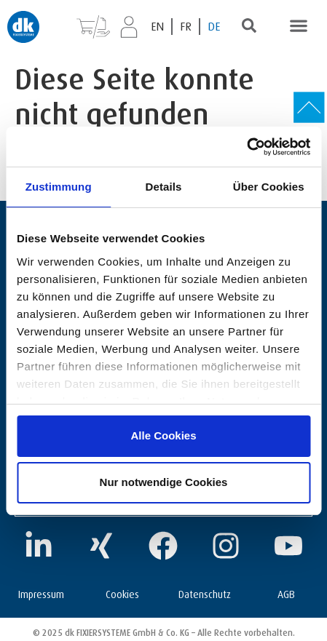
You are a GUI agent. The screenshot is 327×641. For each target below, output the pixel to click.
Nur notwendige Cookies (164, 482)
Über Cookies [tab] (268, 186)
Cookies (122, 592)
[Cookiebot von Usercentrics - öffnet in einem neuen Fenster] (246, 147)
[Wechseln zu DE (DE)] (213, 26)
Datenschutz (204, 592)
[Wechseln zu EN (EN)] (158, 26)
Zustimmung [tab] (58, 186)
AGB (286, 592)
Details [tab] (164, 186)
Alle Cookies (163, 435)
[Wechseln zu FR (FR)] (186, 26)
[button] (298, 25)
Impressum (41, 592)
